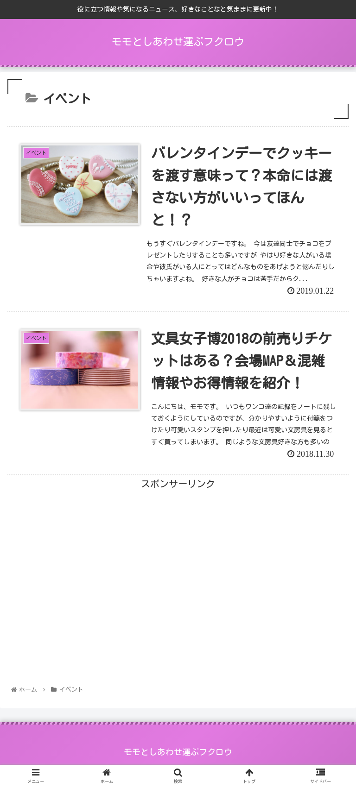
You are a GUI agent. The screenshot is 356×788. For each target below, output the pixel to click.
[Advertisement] (178, 557)
